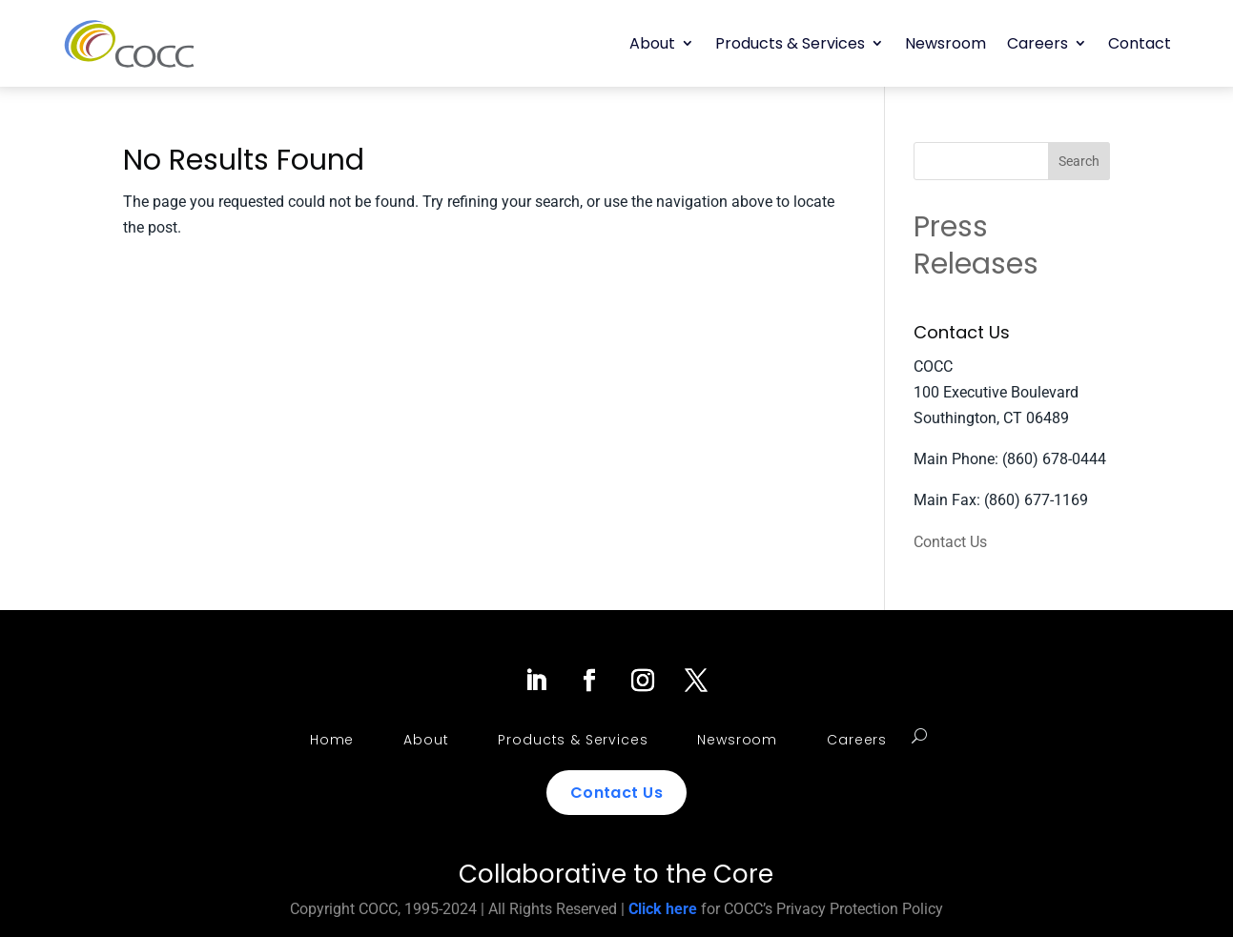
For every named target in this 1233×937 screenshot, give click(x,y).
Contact (1139, 43)
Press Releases (976, 245)
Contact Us (950, 542)
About (652, 43)
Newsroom (945, 43)
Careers (1037, 43)
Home (332, 739)
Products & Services (790, 43)
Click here (662, 909)
